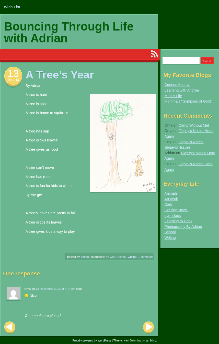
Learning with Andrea (181, 90)
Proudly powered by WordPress (92, 340)
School (122, 256)
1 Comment (145, 256)
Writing (132, 256)
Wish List (12, 7)
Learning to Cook (178, 221)
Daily (168, 204)
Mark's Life (173, 96)
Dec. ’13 (13, 80)
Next (148, 327)
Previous (9, 327)
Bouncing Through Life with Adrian (69, 32)
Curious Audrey (176, 85)
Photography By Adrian (183, 227)
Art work (111, 256)
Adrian (85, 256)
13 (13, 73)
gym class (172, 216)
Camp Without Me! (194, 125)
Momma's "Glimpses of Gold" (188, 101)
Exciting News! (176, 210)
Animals (170, 193)
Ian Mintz (151, 340)
